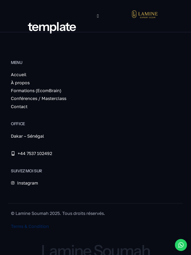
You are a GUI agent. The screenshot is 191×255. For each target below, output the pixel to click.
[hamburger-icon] (98, 16)
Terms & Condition (30, 226)
